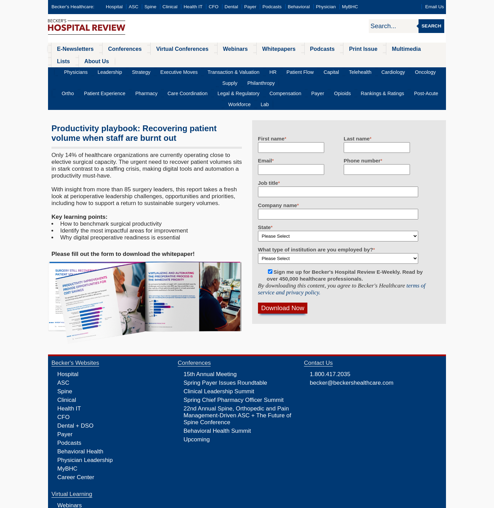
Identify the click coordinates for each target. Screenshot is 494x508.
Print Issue (325, 49)
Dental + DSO (75, 392)
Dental (231, 6)
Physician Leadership (85, 427)
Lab (429, 71)
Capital (293, 60)
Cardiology (345, 60)
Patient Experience (102, 71)
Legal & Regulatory (219, 71)
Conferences (115, 49)
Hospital (114, 6)
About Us (422, 49)
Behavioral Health (80, 418)
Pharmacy (138, 71)
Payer (250, 6)
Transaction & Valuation (210, 60)
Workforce (408, 71)
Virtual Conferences (166, 49)
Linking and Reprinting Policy (241, 502)
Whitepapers (252, 49)
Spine (150, 6)
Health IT (193, 6)
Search (431, 26)
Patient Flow (267, 60)
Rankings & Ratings (341, 71)
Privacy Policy (173, 502)
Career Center (75, 444)
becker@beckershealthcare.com (351, 349)
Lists (394, 49)
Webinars (213, 49)
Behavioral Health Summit (217, 397)
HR (244, 60)
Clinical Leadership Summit (219, 358)
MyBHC (350, 6)
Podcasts (272, 6)
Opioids (307, 71)
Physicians (74, 60)
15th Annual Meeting (210, 341)
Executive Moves (161, 60)
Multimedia (363, 49)
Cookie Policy (200, 502)
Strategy (129, 60)
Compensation (260, 71)
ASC (133, 6)
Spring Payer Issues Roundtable (225, 349)
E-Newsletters (71, 49)
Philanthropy (422, 60)
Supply (395, 60)
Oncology (372, 60)
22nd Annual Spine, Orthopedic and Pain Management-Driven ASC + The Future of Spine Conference (237, 382)
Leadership (103, 60)
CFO (214, 6)
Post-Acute (380, 71)
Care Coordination (174, 71)
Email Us (434, 6)
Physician (326, 6)
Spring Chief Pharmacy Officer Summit (234, 366)
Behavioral (299, 6)
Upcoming (197, 406)
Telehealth (317, 60)
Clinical (170, 6)
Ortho (71, 71)
